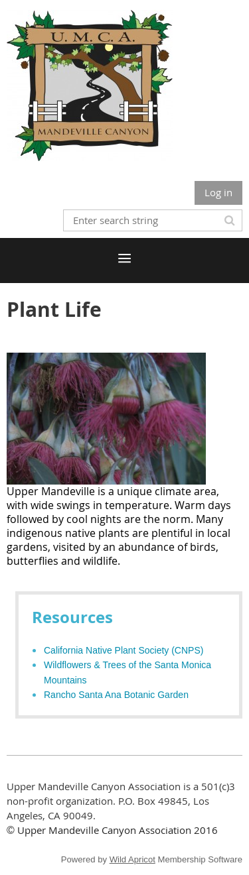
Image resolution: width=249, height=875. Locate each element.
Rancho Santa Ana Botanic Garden (116, 694)
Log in (218, 192)
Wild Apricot (132, 859)
